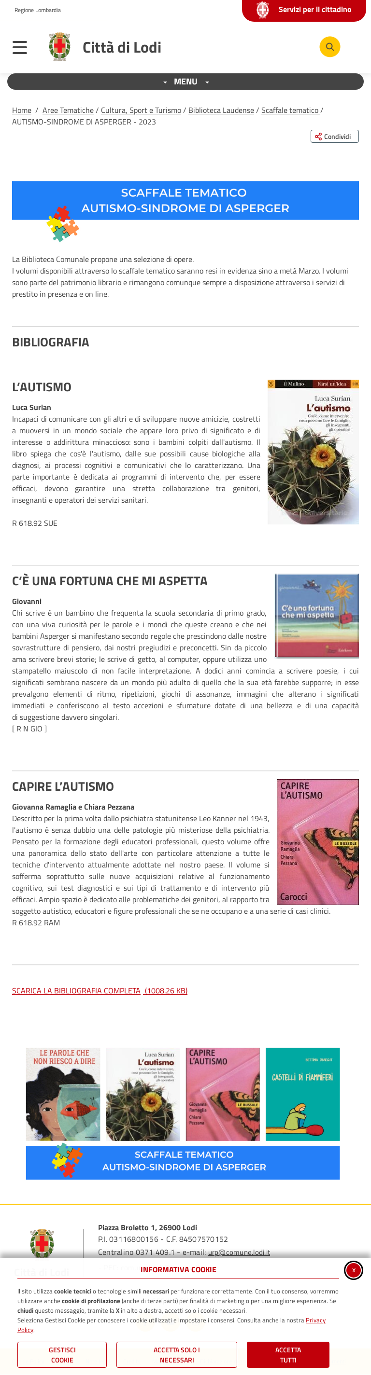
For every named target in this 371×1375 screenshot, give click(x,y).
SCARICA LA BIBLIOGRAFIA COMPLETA (99, 990)
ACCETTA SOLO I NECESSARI (177, 1355)
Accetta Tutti (288, 1355)
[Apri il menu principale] (25, 49)
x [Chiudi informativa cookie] (354, 1269)
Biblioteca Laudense (221, 110)
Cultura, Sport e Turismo (141, 110)
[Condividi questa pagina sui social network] (335, 136)
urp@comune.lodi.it (239, 1252)
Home (21, 110)
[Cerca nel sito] (330, 46)
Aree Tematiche (68, 110)
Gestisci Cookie (62, 1355)
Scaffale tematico (290, 110)
